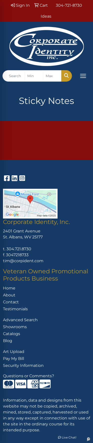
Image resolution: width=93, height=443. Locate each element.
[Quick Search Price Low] (34, 76)
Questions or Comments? (28, 376)
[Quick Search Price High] (52, 76)
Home (9, 288)
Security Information (23, 365)
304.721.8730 (18, 249)
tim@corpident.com (23, 260)
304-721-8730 (69, 5)
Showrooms (15, 326)
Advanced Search (20, 319)
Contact (11, 302)
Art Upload (13, 351)
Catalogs (11, 333)
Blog (7, 340)
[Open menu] (83, 76)
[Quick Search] (13, 76)
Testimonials (15, 309)
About (9, 295)
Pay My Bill (13, 358)
